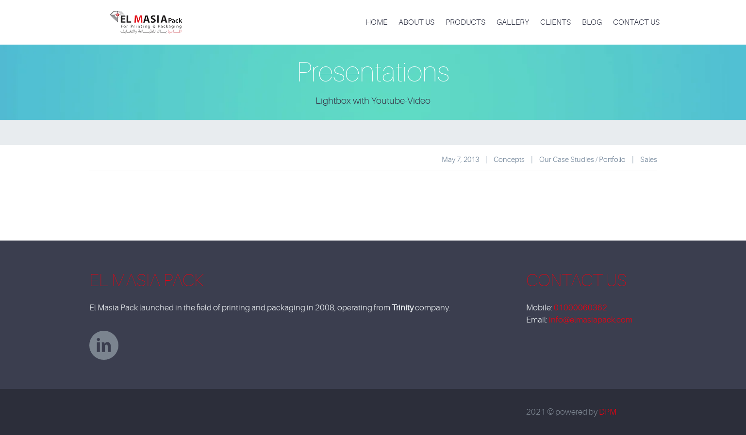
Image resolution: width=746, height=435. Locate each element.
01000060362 (580, 307)
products (465, 22)
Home (376, 22)
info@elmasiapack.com (590, 319)
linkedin (103, 345)
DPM (607, 412)
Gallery (513, 22)
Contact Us (636, 22)
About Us (416, 22)
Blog (592, 22)
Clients (555, 22)
